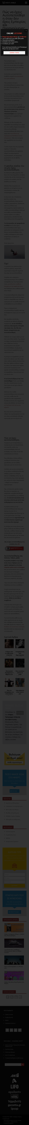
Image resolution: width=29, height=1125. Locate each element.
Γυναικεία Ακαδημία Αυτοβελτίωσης (14, 1058)
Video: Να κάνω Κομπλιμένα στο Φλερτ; (14, 982)
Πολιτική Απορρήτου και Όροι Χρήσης (12, 1120)
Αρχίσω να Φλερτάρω (12, 803)
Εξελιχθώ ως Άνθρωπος (13, 819)
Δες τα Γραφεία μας (10, 1055)
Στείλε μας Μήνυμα (10, 1052)
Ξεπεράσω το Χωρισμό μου (14, 806)
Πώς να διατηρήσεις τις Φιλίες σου (13, 967)
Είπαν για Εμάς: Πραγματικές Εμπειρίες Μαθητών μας (15, 1045)
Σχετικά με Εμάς (9, 1049)
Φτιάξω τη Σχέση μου (12, 813)
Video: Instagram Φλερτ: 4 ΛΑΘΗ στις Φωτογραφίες (14, 934)
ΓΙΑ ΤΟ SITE (6, 1121)
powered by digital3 (8, 1123)
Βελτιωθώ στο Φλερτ (12, 809)
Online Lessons (10, 831)
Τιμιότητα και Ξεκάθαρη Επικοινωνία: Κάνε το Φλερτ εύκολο (12, 951)
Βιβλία (8, 838)
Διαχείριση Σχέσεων (12, 841)
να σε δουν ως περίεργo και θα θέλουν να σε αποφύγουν (13, 136)
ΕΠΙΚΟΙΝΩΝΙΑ (14, 1121)
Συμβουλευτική (11, 835)
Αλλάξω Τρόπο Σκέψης (13, 816)
